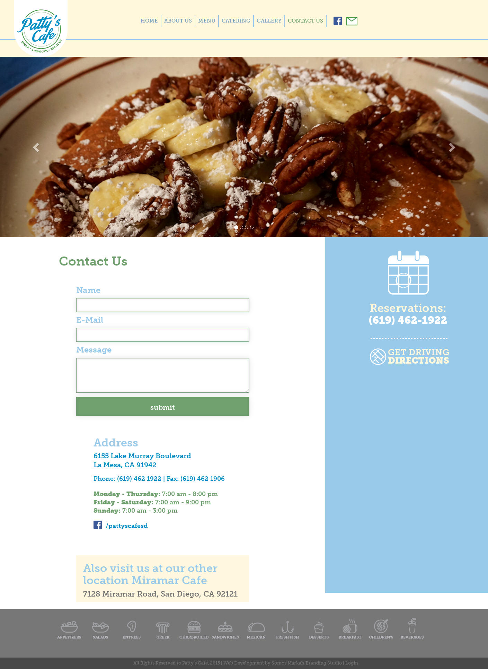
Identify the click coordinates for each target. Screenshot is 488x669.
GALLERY (269, 21)
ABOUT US (178, 21)
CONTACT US (305, 21)
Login (351, 663)
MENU (206, 21)
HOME (149, 21)
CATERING (236, 21)
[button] (36, 147)
